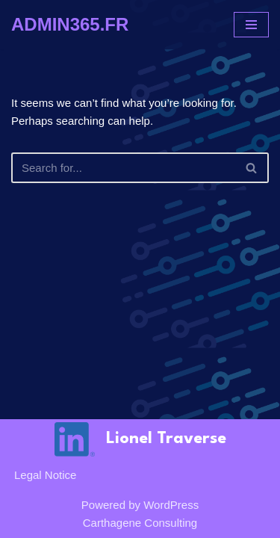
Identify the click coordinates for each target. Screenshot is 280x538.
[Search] (123, 167)
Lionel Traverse (166, 438)
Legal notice (45, 475)
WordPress (171, 504)
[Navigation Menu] (251, 24)
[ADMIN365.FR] (69, 24)
